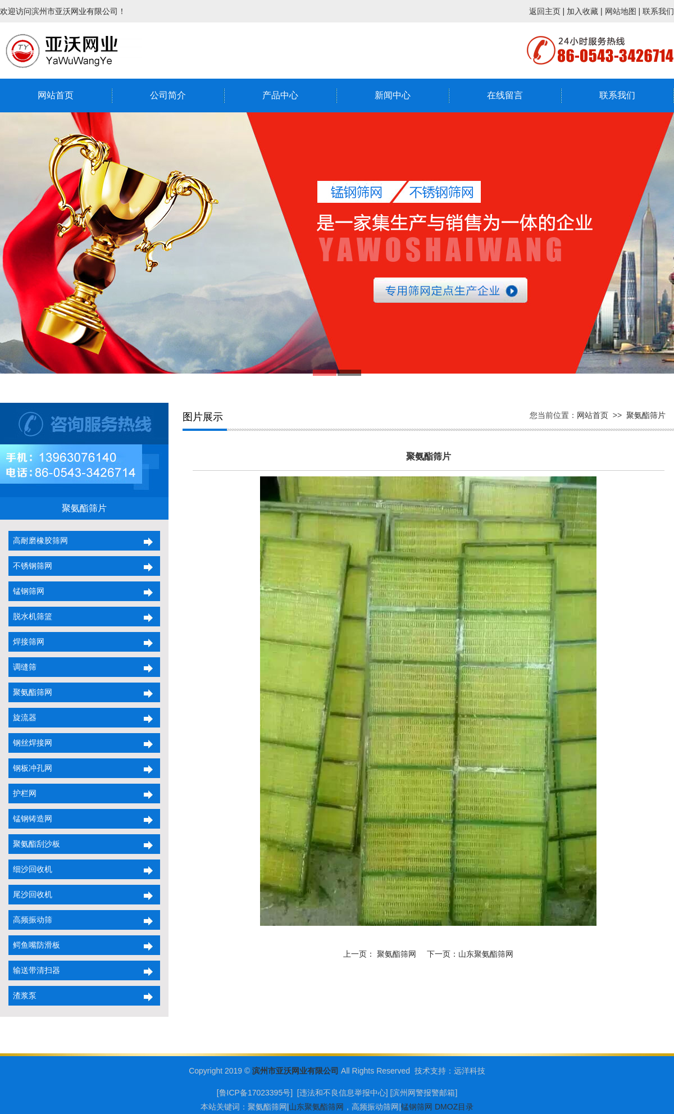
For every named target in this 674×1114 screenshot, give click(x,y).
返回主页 (545, 11)
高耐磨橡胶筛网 (38, 540)
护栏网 (22, 793)
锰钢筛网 (26, 590)
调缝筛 (22, 666)
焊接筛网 (26, 641)
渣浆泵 (22, 995)
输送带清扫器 (34, 970)
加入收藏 (582, 11)
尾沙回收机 (30, 894)
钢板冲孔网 (30, 767)
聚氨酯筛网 (30, 692)
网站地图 (620, 11)
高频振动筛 (30, 919)
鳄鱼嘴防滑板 (34, 944)
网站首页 (56, 95)
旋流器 (22, 717)
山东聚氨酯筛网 (485, 953)
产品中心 (280, 95)
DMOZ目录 (454, 1106)
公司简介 (168, 95)
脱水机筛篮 (30, 616)
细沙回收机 (30, 869)
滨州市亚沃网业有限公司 (295, 1070)
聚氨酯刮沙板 (34, 843)
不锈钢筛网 (30, 565)
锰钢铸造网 (30, 818)
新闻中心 (393, 95)
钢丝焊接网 (30, 742)
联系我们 (658, 11)
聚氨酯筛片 (646, 415)
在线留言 (505, 95)
